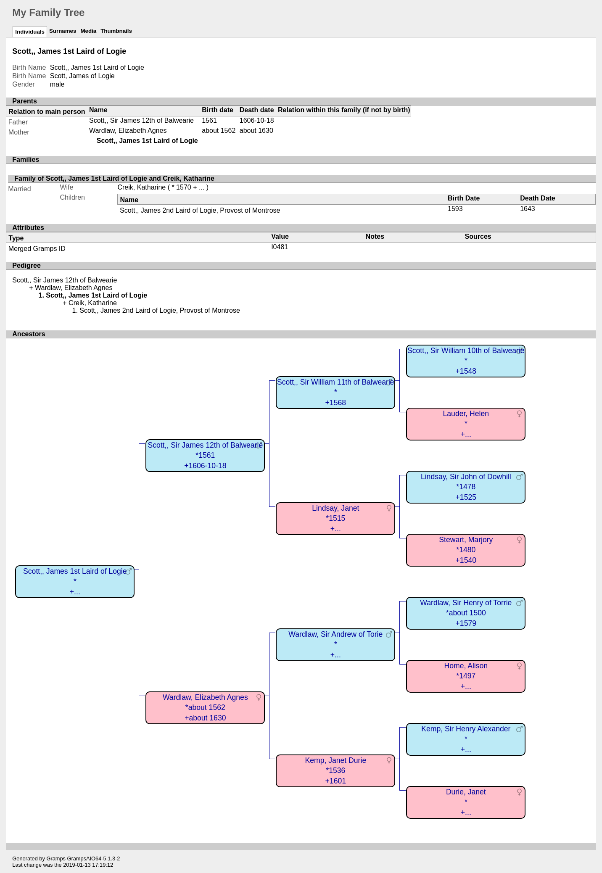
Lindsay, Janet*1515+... (335, 518)
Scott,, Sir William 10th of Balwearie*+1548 (466, 360)
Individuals (30, 32)
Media (88, 31)
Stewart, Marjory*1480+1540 (466, 549)
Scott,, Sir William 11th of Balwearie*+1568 (335, 392)
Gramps (56, 858)
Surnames (62, 31)
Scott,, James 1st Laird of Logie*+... (75, 581)
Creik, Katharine (141, 187)
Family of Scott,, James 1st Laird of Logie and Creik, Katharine (114, 178)
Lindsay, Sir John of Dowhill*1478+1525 (466, 486)
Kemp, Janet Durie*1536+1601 (335, 770)
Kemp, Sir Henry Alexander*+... (465, 739)
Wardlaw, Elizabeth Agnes (127, 130)
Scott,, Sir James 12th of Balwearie (141, 120)
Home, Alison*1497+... (466, 676)
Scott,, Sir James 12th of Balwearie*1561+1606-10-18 (205, 455)
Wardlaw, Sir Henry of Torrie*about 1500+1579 (466, 613)
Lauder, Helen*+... (466, 423)
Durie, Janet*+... (466, 802)
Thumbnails (116, 31)
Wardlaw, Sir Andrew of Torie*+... (335, 644)
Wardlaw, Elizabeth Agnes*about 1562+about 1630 (205, 707)
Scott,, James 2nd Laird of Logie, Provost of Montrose (200, 210)
